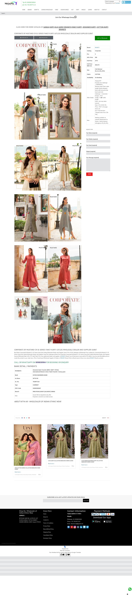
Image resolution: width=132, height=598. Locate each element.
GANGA (46, 27)
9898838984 (41, 362)
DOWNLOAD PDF (43, 37)
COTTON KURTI (102, 27)
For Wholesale (102, 38)
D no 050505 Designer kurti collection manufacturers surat (92, 461)
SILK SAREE (59, 27)
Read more (17, 472)
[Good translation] (62, 554)
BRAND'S (67, 27)
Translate (116, 3)
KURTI (52, 27)
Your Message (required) (98, 164)
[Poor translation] (67, 554)
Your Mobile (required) (98, 140)
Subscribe (86, 500)
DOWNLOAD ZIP (24, 37)
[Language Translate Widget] (112, 1)
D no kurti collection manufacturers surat (60, 460)
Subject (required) (98, 153)
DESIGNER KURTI (89, 27)
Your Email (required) (98, 146)
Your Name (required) (98, 134)
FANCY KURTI (77, 27)
